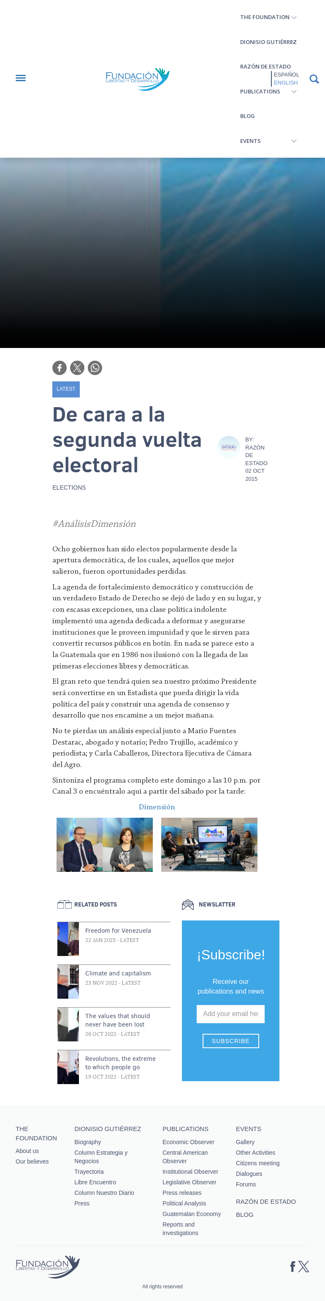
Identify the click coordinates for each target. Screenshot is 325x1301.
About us (27, 1151)
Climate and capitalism (118, 973)
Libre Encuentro (95, 1182)
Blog (247, 116)
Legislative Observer (189, 1182)
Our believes (32, 1161)
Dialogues (249, 1173)
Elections (69, 487)
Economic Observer (188, 1142)
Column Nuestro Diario (104, 1192)
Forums (246, 1184)
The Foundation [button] (265, 17)
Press (81, 1203)
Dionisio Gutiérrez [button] (268, 42)
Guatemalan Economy (191, 1214)
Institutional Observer (190, 1171)
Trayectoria (89, 1171)
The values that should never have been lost (117, 1020)
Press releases (182, 1192)
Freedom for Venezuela (118, 930)
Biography (87, 1142)
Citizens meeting (258, 1163)
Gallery (245, 1142)
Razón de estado (265, 66)
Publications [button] (260, 91)
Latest (66, 389)
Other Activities (255, 1152)
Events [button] (250, 141)
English (286, 82)
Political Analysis (184, 1203)
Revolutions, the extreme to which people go (120, 1062)
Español (286, 74)
